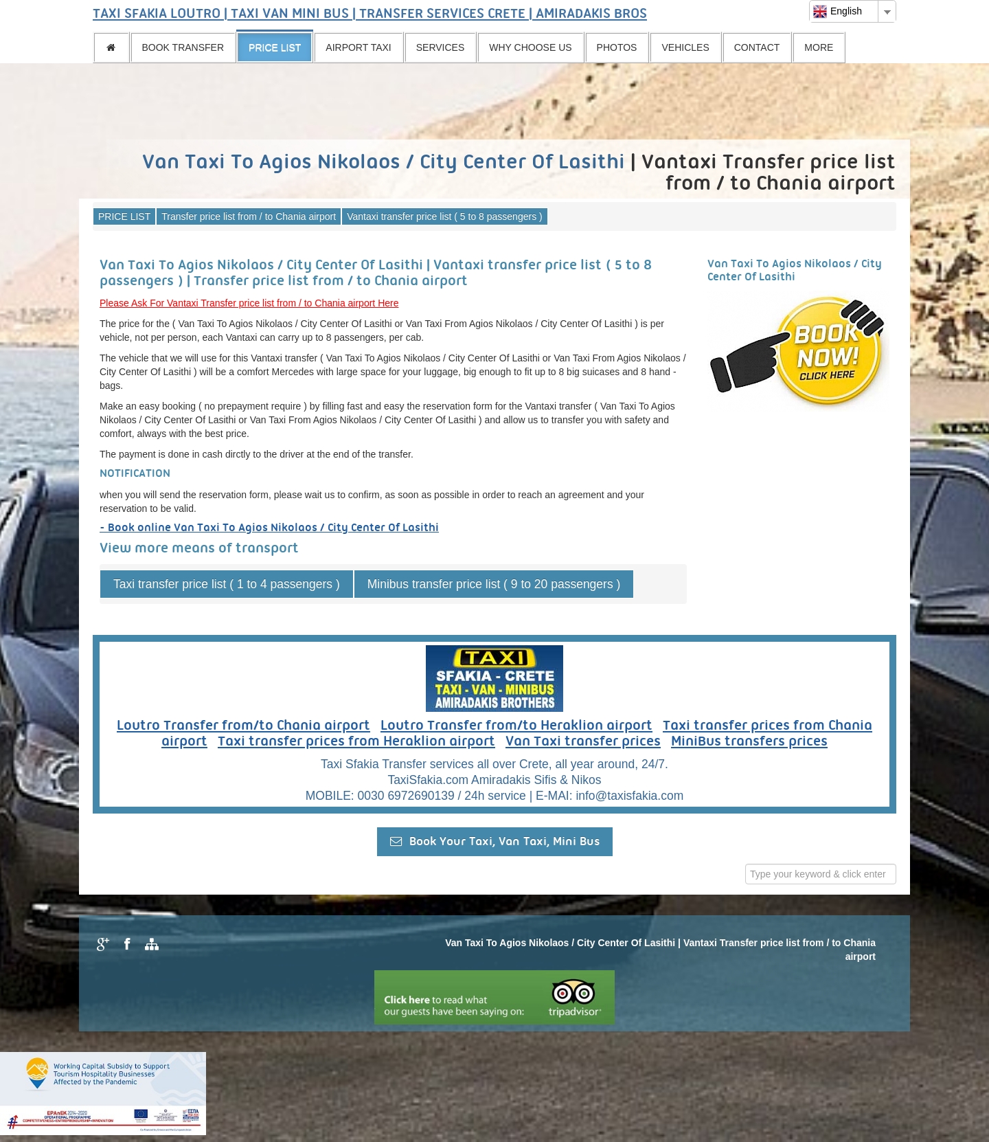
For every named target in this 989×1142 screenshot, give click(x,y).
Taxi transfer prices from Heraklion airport (356, 742)
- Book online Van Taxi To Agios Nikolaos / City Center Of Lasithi (269, 528)
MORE (818, 47)
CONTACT (757, 47)
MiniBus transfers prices (749, 742)
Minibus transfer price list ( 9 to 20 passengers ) (494, 584)
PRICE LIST (275, 47)
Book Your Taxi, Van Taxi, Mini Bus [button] (495, 841)
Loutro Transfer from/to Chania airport (243, 726)
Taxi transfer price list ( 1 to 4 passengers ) (226, 584)
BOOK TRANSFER (183, 47)
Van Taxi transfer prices (583, 742)
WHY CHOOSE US (530, 47)
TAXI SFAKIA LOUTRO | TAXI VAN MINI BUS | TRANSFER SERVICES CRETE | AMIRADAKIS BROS (370, 14)
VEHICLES (685, 47)
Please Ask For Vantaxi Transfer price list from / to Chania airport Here (249, 303)
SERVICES (440, 47)
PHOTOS (617, 47)
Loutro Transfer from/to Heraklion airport (516, 726)
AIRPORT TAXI (358, 47)
